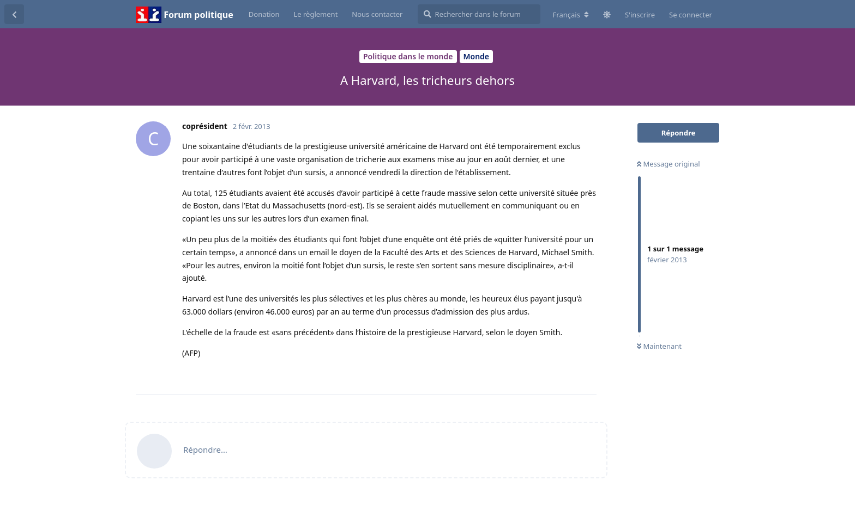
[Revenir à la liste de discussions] (14, 14)
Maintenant (659, 346)
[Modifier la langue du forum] (571, 14)
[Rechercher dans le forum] (479, 14)
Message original (668, 164)
